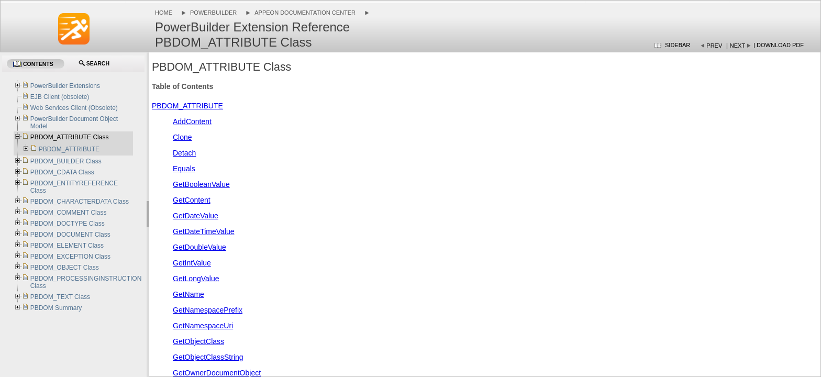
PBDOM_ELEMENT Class (67, 245)
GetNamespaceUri (203, 325)
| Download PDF (778, 45)
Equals (184, 168)
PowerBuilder (213, 12)
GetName (188, 294)
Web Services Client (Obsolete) (74, 108)
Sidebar (677, 45)
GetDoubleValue (199, 247)
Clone (182, 137)
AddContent (192, 121)
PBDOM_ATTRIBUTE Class (69, 137)
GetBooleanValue (201, 184)
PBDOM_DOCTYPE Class (67, 223)
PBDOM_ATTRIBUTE (187, 106)
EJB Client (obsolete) (60, 97)
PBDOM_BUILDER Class (66, 161)
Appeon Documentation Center (305, 12)
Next (737, 45)
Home (163, 12)
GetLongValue (196, 278)
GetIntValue (192, 263)
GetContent (191, 200)
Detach (184, 153)
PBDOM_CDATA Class (62, 172)
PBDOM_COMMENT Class (68, 212)
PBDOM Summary (56, 308)
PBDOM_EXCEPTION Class (70, 256)
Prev (714, 45)
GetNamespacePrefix (207, 310)
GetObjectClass (198, 341)
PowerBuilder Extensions (65, 86)
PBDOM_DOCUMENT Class (70, 234)
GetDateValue (195, 216)
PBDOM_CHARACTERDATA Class (79, 201)
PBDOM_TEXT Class (60, 297)
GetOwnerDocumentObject (217, 373)
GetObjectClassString (208, 357)
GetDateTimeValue (204, 231)
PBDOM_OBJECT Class (64, 267)
